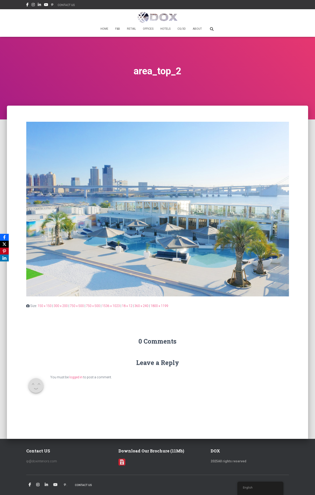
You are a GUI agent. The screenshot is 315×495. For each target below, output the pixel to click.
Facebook (27, 5)
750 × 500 (77, 306)
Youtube (46, 5)
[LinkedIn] (4, 258)
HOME (104, 28)
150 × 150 (45, 306)
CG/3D (181, 28)
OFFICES (148, 28)
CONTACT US (66, 5)
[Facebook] (4, 237)
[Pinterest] (4, 251)
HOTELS (165, 28)
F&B (117, 28)
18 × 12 (127, 306)
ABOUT (197, 28)
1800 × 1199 (159, 306)
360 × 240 (141, 306)
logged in (75, 377)
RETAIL (131, 28)
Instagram (33, 5)
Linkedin (39, 5)
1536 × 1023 (111, 306)
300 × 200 (61, 306)
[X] (4, 244)
